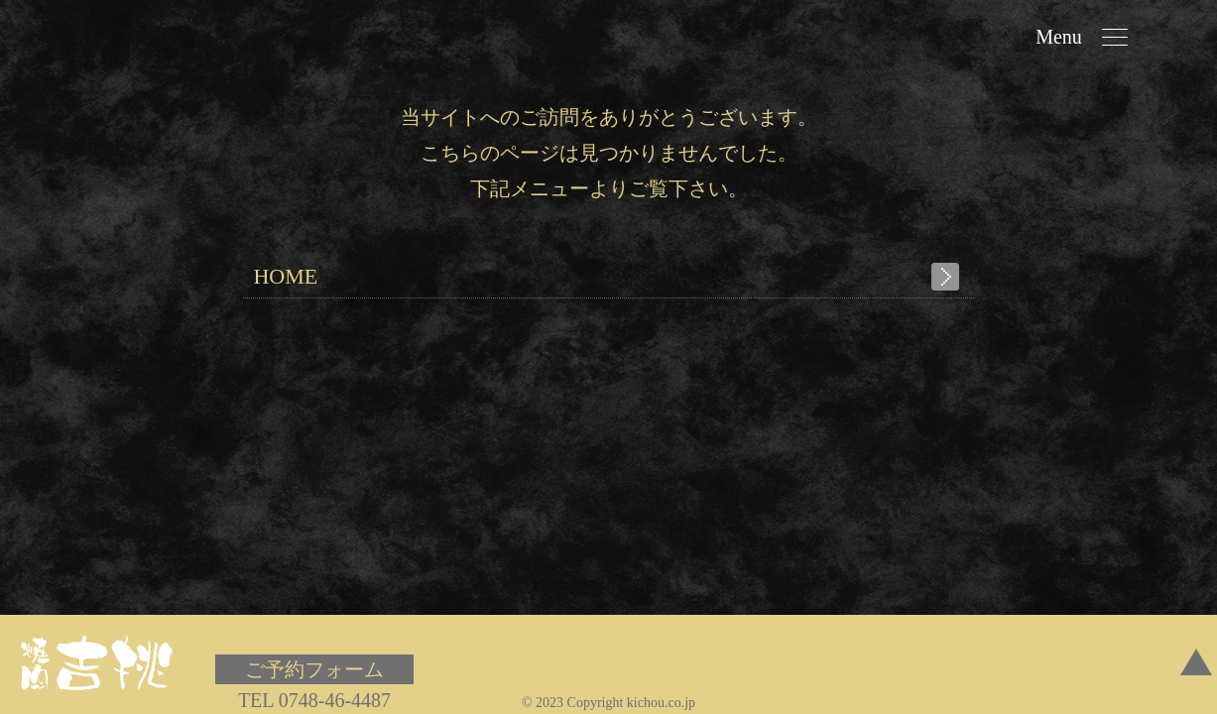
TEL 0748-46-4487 (314, 700)
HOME (285, 276)
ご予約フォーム (314, 669)
